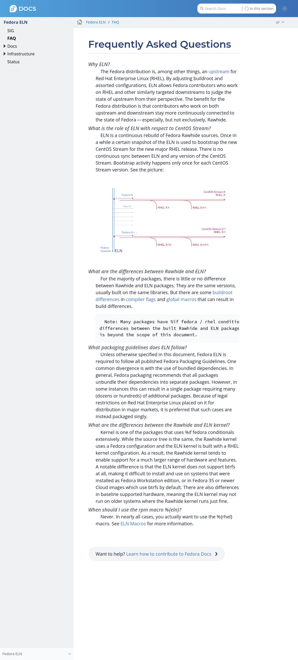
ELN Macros (133, 523)
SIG (10, 30)
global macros (181, 299)
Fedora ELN (15, 22)
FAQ (11, 38)
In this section (259, 8)
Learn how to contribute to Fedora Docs (172, 554)
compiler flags (141, 299)
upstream (219, 71)
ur (278, 22)
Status (13, 62)
